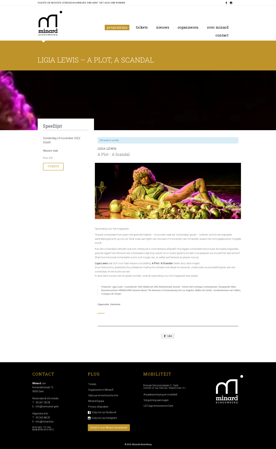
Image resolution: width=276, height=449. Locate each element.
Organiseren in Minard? (101, 389)
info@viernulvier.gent (47, 406)
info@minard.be (44, 421)
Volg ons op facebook (104, 412)
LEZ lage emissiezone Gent (158, 405)
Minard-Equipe (96, 401)
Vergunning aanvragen (156, 400)
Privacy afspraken (98, 406)
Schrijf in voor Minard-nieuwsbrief (108, 427)
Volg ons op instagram (104, 418)
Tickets (92, 384)
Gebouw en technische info (103, 395)
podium (101, 313)
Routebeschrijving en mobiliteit (160, 394)
